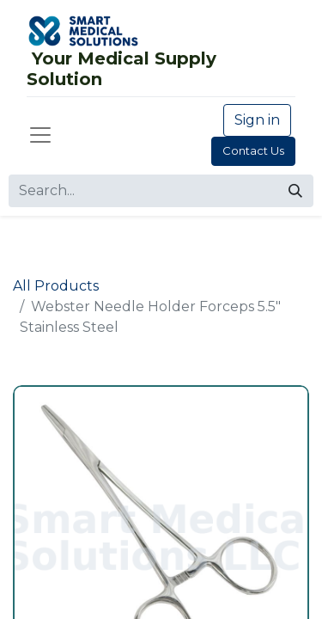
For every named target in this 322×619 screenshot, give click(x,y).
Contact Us (253, 150)
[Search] (295, 191)
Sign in (257, 120)
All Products (56, 286)
